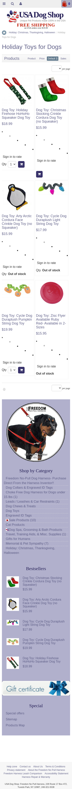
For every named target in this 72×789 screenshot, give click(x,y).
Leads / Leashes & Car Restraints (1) (33, 501)
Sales (63, 58)
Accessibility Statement (56, 773)
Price (42, 58)
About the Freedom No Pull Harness (46, 770)
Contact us (25, 766)
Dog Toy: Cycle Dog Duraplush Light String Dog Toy (51, 220)
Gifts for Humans (18, 539)
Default (51, 58)
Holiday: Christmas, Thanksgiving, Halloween (29, 550)
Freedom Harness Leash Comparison (23, 773)
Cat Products (15, 525)
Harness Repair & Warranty (36, 777)
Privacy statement (16, 770)
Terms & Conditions (55, 766)
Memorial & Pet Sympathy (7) (27, 543)
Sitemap (11, 719)
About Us (38, 766)
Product (32, 58)
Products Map (15, 725)
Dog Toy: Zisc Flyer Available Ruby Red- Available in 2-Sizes (51, 321)
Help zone (12, 766)
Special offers (15, 713)
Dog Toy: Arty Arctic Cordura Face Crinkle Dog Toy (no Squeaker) (17, 221)
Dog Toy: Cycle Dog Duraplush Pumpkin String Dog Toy (17, 319)
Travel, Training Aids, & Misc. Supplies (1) (36, 534)
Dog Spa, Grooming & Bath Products (34, 530)
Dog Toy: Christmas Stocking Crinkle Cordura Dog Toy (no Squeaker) (51, 115)
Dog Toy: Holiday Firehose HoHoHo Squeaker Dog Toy (16, 114)
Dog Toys (12, 511)
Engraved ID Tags (19, 515)
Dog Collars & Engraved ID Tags (29, 487)
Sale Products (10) (21, 520)
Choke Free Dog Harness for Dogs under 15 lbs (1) (34, 494)
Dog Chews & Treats (21, 506)
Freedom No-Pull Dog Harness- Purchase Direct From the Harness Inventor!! (35, 480)
